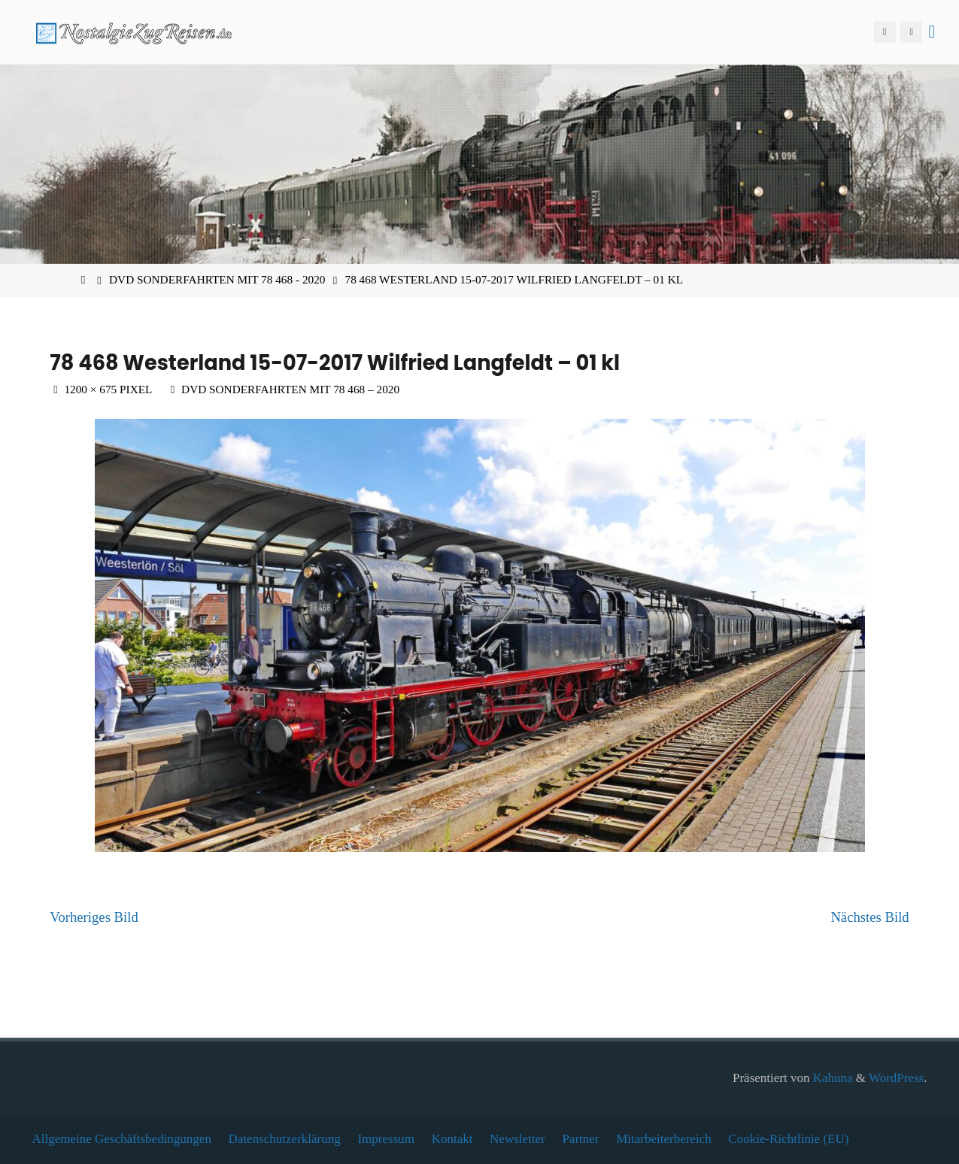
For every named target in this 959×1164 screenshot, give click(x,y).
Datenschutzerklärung (285, 1139)
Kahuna (830, 1078)
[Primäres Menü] (932, 32)
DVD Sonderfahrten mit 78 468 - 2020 (217, 279)
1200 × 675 (92, 389)
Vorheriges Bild (94, 917)
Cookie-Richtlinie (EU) (788, 1139)
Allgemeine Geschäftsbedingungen (121, 1139)
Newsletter (517, 1139)
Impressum (385, 1139)
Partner (580, 1139)
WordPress (896, 1078)
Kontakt (452, 1139)
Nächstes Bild (869, 917)
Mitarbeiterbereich (664, 1139)
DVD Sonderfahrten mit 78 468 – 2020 (290, 389)
